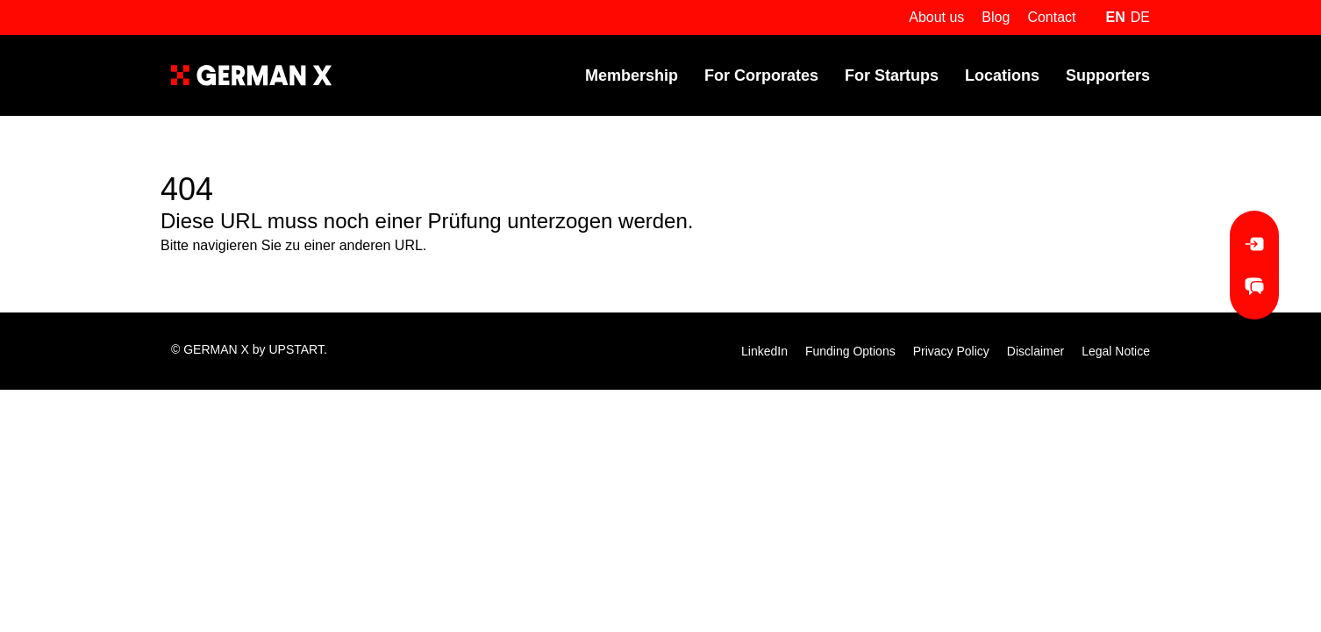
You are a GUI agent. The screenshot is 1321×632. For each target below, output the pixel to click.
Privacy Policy (951, 351)
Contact (1051, 17)
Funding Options (850, 351)
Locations (1002, 75)
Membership (631, 75)
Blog (996, 17)
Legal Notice (1116, 351)
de (1140, 17)
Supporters (1108, 75)
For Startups (892, 75)
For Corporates (761, 75)
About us (936, 17)
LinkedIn (764, 351)
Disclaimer (1035, 351)
